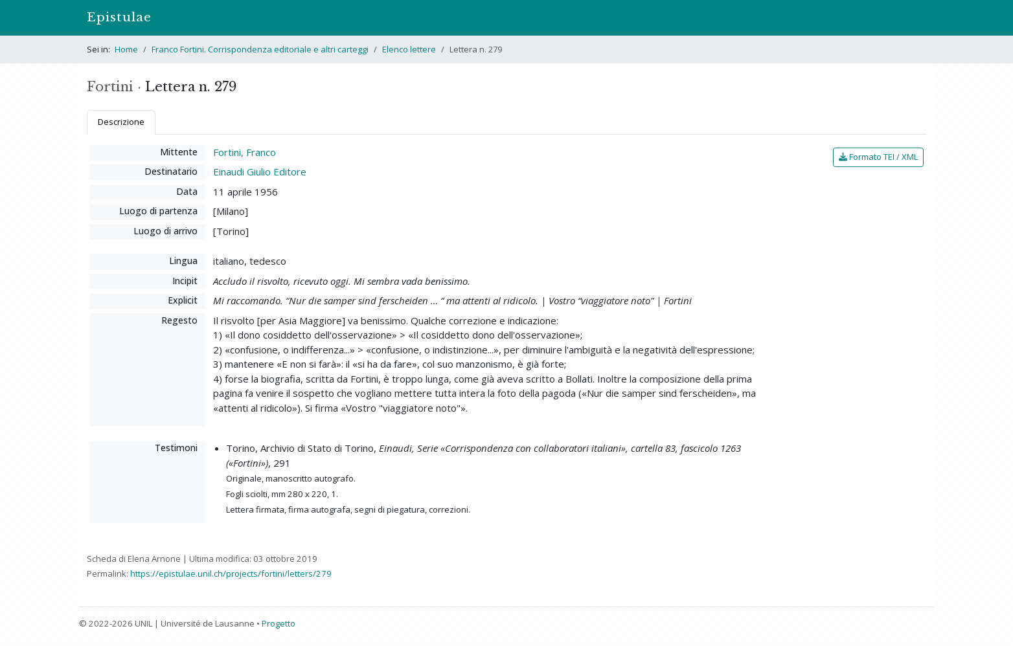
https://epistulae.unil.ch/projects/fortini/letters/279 (231, 573)
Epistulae (119, 17)
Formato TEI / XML (878, 156)
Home (126, 49)
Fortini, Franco (244, 152)
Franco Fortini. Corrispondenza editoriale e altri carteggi (260, 49)
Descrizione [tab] (121, 122)
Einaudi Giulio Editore (259, 171)
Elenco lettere (409, 49)
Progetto (278, 623)
